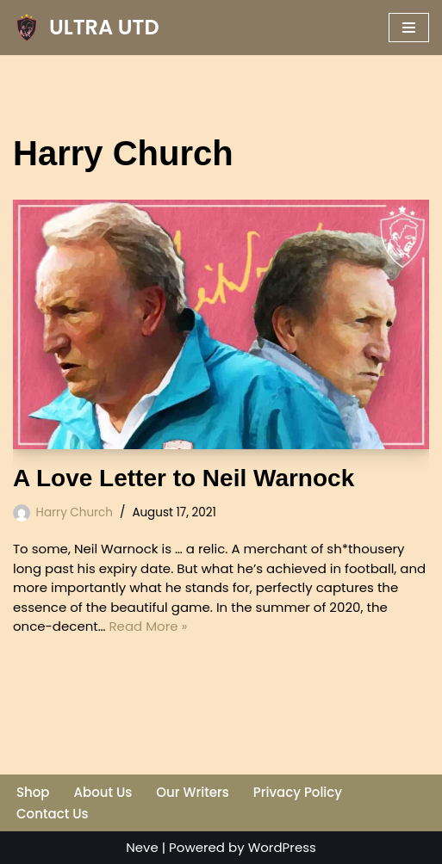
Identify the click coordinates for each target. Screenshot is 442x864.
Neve (142, 847)
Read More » (148, 626)
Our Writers (192, 792)
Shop (33, 792)
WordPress (282, 847)
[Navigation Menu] (409, 27)
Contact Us (52, 814)
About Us (103, 792)
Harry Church (74, 512)
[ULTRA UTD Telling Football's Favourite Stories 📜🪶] (86, 27)
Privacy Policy (297, 792)
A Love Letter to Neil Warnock (183, 478)
